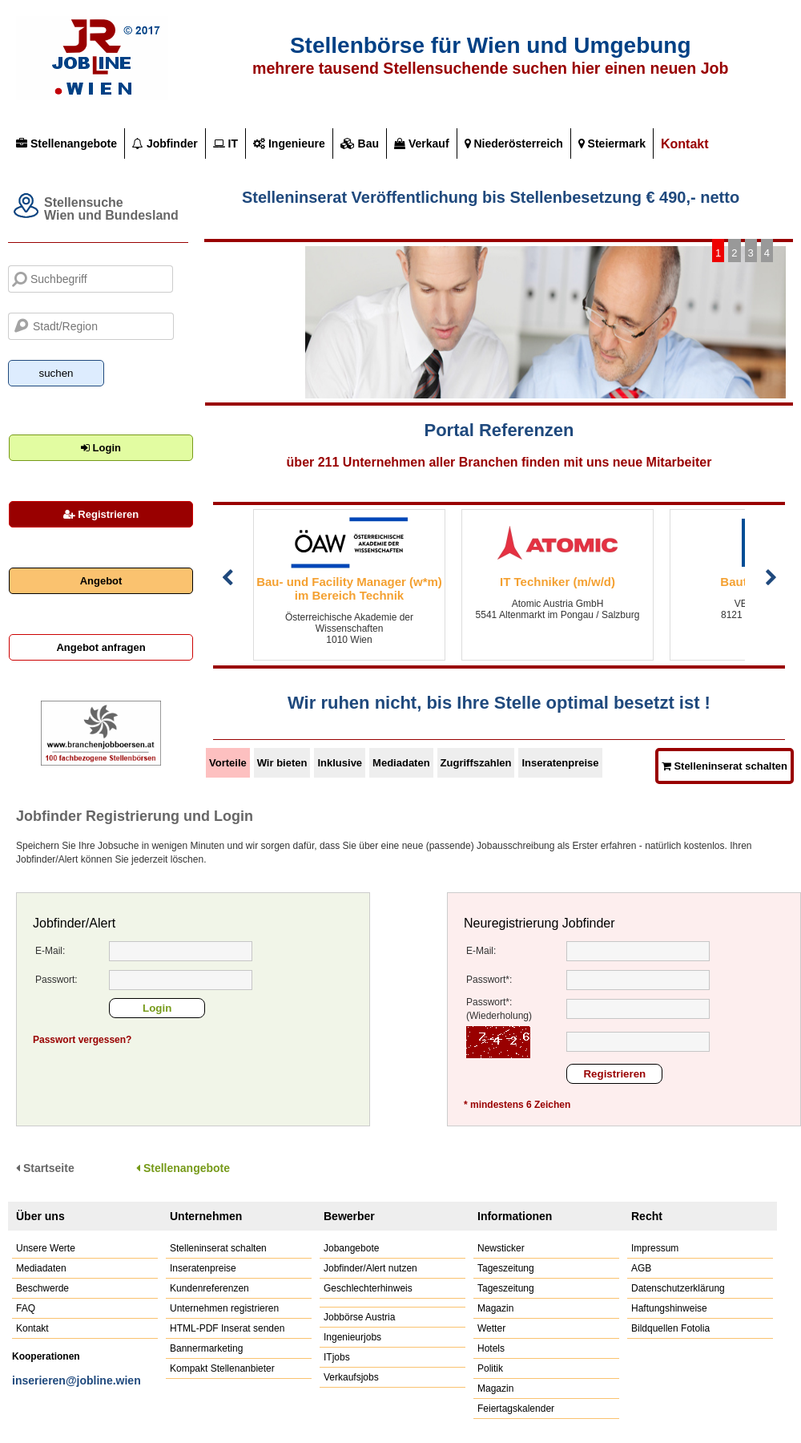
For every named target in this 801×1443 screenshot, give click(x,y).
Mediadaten (401, 763)
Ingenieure (289, 143)
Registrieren (101, 514)
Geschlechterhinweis (368, 1288)
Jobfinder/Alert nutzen (370, 1268)
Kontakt (685, 144)
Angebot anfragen (100, 647)
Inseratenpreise (559, 763)
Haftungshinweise (669, 1308)
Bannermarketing (206, 1348)
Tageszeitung (505, 1268)
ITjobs (337, 1357)
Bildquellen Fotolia (670, 1328)
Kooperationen (46, 1356)
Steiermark (612, 143)
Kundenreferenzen (209, 1288)
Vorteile (228, 763)
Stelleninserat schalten (218, 1248)
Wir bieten (282, 763)
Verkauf (421, 143)
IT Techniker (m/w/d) (557, 581)
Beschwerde (42, 1288)
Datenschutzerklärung (678, 1288)
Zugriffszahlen (476, 763)
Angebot (101, 581)
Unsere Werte (45, 1248)
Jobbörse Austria (359, 1317)
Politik (490, 1368)
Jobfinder (165, 143)
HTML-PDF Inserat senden (227, 1328)
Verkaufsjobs (351, 1377)
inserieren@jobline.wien (76, 1380)
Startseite (45, 1168)
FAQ (25, 1308)
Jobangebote (351, 1248)
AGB (641, 1268)
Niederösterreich (514, 143)
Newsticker (501, 1248)
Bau (359, 143)
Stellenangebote (66, 143)
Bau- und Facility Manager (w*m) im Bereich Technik (349, 588)
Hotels (491, 1348)
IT (225, 143)
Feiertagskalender (515, 1408)
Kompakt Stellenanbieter (222, 1368)
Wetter (491, 1328)
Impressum (654, 1248)
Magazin (495, 1308)
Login (101, 448)
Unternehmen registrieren (224, 1308)
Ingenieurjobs (352, 1337)
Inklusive (339, 763)
